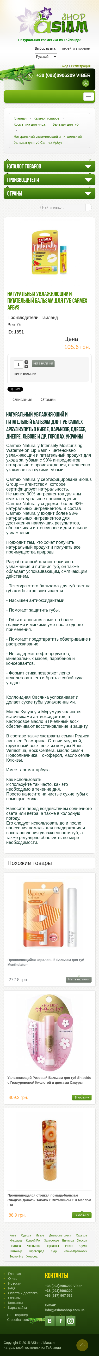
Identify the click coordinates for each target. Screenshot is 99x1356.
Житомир (16, 1251)
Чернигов (33, 1246)
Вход (64, 66)
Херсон (82, 1240)
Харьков (81, 1235)
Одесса (26, 1235)
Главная (14, 1274)
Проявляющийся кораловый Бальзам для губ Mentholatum (45, 962)
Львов (40, 1235)
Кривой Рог (33, 1240)
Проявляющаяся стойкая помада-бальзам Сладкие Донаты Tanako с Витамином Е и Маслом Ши (49, 1200)
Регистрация (81, 66)
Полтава (15, 1246)
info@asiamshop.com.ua (65, 1310)
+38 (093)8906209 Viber (63, 75)
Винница (68, 1240)
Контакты (15, 1303)
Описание (22, 399)
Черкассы (52, 1246)
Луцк (54, 1251)
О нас (12, 1278)
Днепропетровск (60, 1235)
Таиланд (49, 317)
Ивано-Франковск (75, 1251)
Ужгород (31, 1256)
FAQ (11, 1288)
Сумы (83, 1246)
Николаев (16, 1240)
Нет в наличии (43, 363)
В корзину (82, 1097)
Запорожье (51, 1240)
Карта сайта (17, 1308)
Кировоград (36, 1251)
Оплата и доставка (22, 1293)
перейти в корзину (76, 48)
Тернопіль (16, 1256)
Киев (13, 1235)
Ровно (69, 1246)
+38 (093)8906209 (59, 1291)
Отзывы (48, 399)
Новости (14, 1283)
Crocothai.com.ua (20, 1320)
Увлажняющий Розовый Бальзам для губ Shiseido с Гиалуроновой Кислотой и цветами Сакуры (49, 1080)
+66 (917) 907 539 (59, 1295)
